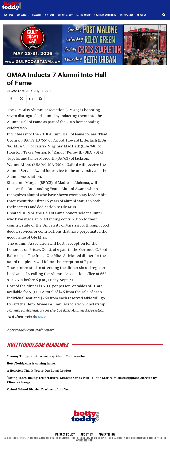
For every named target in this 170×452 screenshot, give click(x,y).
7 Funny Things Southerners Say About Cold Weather (57, 355)
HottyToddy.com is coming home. (38, 363)
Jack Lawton (20, 90)
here (41, 316)
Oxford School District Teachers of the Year (48, 388)
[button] (163, 15)
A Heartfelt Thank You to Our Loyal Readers (48, 369)
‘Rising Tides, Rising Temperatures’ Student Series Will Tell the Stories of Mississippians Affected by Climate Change (76, 379)
